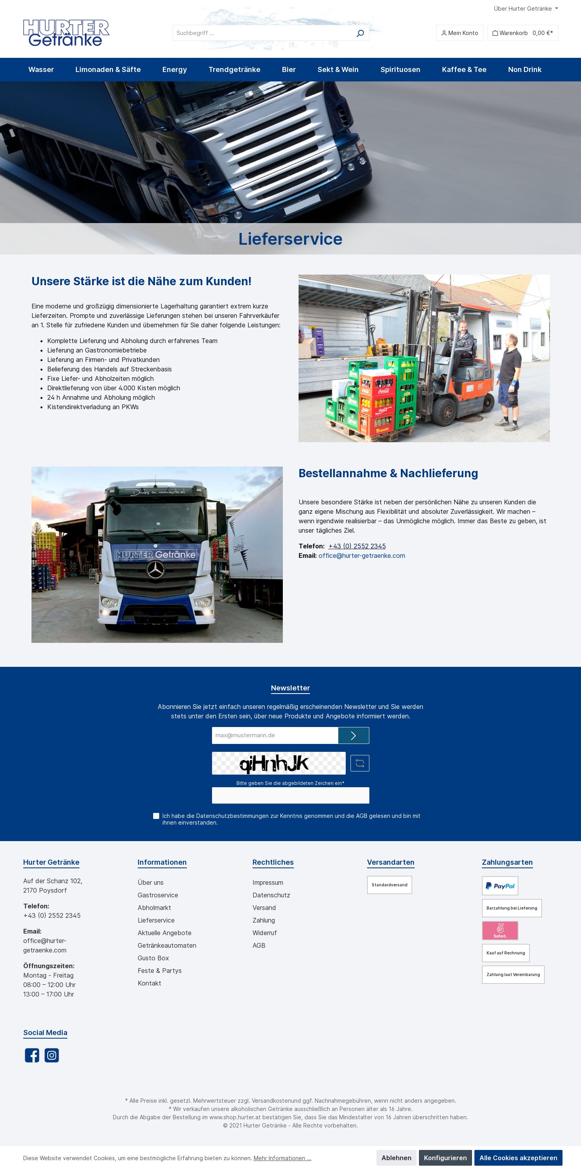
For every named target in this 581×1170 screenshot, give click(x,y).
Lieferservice (156, 920)
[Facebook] (32, 1055)
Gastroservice (158, 895)
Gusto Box (153, 958)
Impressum (268, 882)
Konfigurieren (445, 1158)
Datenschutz (271, 895)
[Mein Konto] (459, 33)
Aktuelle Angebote (165, 933)
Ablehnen (396, 1158)
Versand (264, 908)
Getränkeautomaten (167, 945)
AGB (361, 815)
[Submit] (353, 735)
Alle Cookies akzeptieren (518, 1158)
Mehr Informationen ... (283, 1158)
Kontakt (149, 983)
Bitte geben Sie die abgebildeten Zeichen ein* (290, 783)
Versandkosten (271, 1100)
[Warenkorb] (522, 33)
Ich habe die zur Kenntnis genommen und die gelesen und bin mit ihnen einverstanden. (291, 819)
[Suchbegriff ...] (262, 33)
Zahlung (264, 920)
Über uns (151, 882)
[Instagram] (52, 1055)
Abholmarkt (154, 908)
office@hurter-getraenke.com (362, 555)
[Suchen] (360, 33)
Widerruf (265, 933)
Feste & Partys (160, 970)
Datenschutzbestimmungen (232, 815)
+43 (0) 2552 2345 (357, 546)
